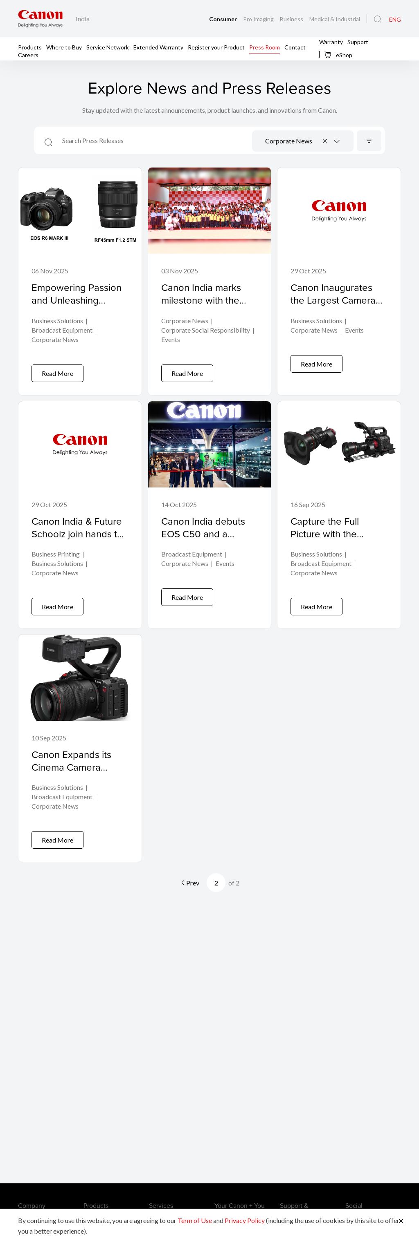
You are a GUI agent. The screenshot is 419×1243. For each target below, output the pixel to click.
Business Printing (56, 548)
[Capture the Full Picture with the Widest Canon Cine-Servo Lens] (339, 505)
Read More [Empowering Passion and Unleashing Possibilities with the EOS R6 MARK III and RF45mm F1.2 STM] (57, 367)
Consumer (223, 19)
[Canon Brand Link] (40, 18)
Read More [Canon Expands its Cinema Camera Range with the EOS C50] (57, 827)
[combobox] (303, 141)
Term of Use (195, 1220)
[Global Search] (377, 19)
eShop (338, 54)
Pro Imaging (259, 19)
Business (292, 19)
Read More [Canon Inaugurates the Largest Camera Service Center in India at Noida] (316, 367)
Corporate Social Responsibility (205, 330)
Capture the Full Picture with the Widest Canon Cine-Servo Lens (333, 533)
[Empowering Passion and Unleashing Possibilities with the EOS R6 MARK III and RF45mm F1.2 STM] (80, 278)
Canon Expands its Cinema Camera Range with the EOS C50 (74, 760)
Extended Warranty (158, 46)
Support (357, 41)
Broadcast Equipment (62, 330)
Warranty (331, 41)
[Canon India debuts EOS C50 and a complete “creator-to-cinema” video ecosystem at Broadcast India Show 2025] (209, 505)
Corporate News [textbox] (288, 141)
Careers (28, 54)
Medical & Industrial (334, 19)
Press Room (264, 46)
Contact (295, 46)
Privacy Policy (245, 1220)
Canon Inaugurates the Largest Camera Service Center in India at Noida (333, 306)
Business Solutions (57, 321)
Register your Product (216, 46)
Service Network (107, 46)
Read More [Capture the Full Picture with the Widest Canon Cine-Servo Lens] (316, 593)
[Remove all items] (325, 141)
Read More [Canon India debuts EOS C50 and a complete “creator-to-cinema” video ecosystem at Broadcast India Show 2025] (187, 593)
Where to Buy (64, 46)
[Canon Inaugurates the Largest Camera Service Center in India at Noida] (339, 278)
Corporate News (55, 340)
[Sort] (369, 141)
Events (170, 340)
